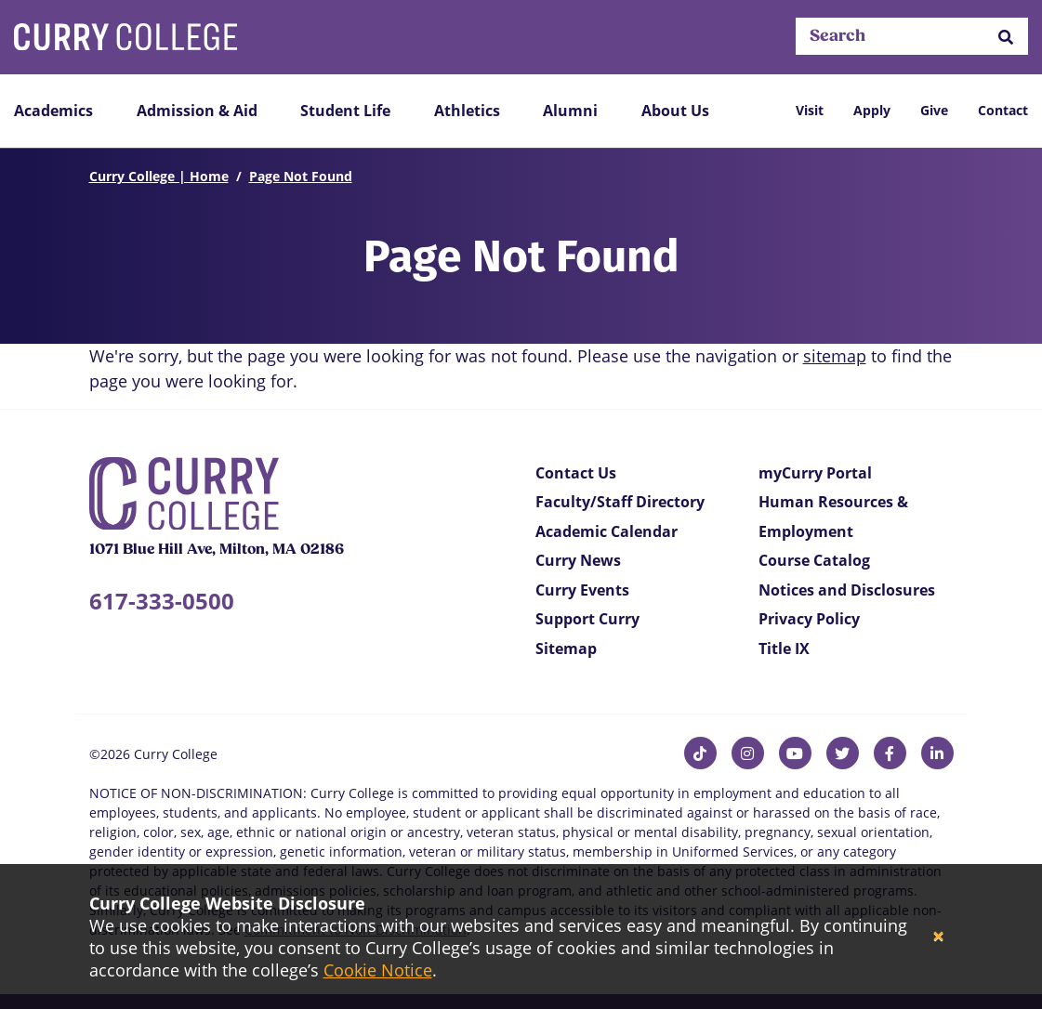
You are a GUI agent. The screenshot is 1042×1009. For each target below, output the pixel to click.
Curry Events (582, 590)
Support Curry (587, 619)
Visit (810, 110)
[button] (1006, 36)
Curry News (578, 560)
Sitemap (566, 648)
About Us (675, 110)
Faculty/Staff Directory (620, 501)
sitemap (834, 356)
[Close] (938, 937)
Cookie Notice (377, 970)
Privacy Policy (809, 619)
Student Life (345, 110)
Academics (53, 110)
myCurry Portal (815, 473)
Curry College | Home (159, 176)
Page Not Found (300, 176)
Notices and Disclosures (846, 590)
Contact (1003, 110)
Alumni (570, 110)
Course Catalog (814, 560)
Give (934, 110)
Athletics (467, 110)
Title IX (784, 648)
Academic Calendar (606, 531)
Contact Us (575, 473)
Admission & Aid (197, 110)
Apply (871, 110)
